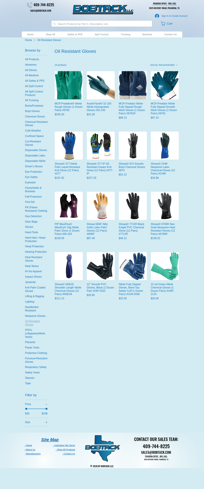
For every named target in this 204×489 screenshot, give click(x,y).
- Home (28, 445)
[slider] (26, 409)
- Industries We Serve (63, 445)
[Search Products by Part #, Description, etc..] (101, 24)
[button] (169, 23)
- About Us (30, 449)
